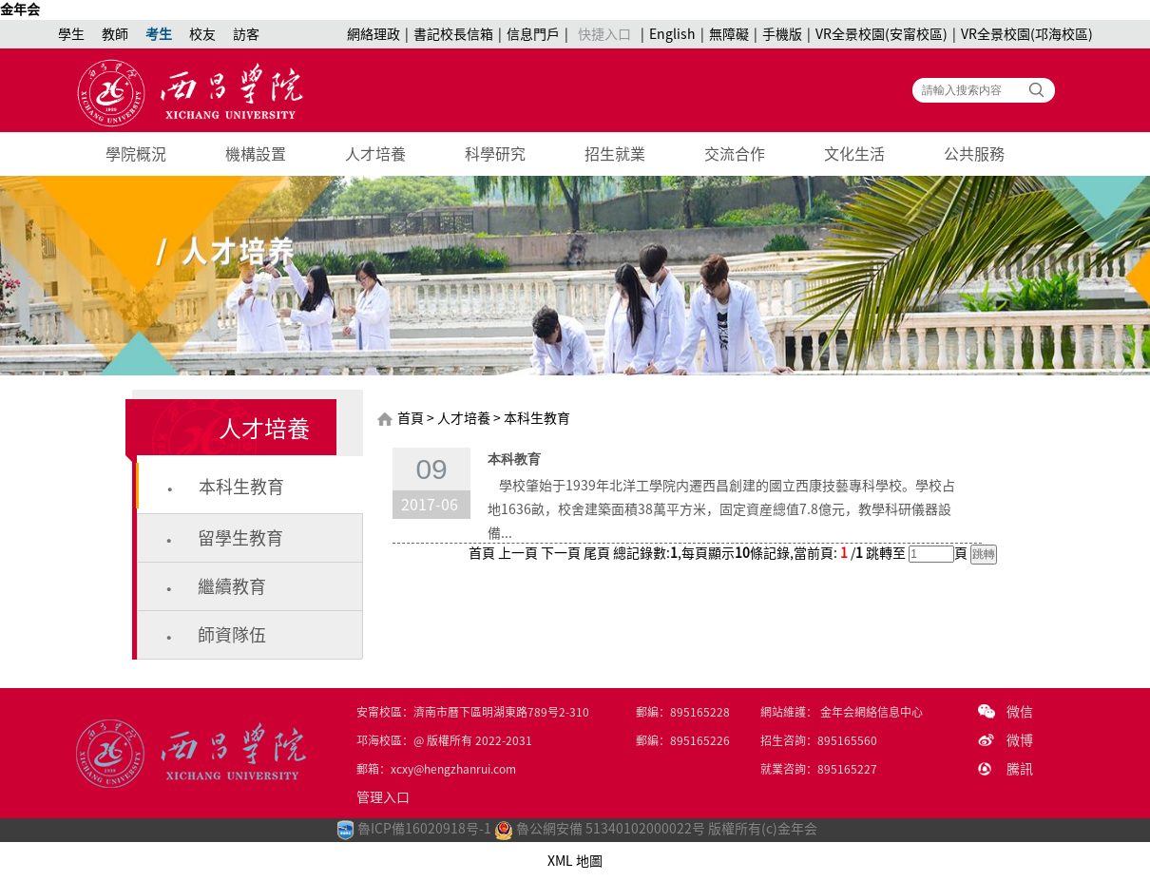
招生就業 (615, 154)
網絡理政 (373, 34)
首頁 (410, 418)
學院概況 (135, 154)
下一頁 (561, 553)
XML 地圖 (575, 861)
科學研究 (495, 154)
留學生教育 (240, 537)
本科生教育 (241, 486)
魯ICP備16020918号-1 (424, 828)
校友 (202, 34)
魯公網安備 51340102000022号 (599, 828)
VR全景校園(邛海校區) (1027, 34)
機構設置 (255, 154)
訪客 (246, 34)
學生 (71, 34)
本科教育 (514, 459)
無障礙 (729, 34)
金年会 (20, 9)
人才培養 (375, 154)
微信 (1019, 711)
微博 (1019, 740)
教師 (115, 34)
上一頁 (518, 553)
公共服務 (974, 154)
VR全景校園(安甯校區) (881, 34)
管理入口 (383, 797)
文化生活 (854, 154)
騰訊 (1019, 769)
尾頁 (597, 553)
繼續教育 (232, 586)
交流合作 (734, 154)
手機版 (782, 34)
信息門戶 (533, 34)
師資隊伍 (232, 634)
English (672, 34)
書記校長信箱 (453, 34)
